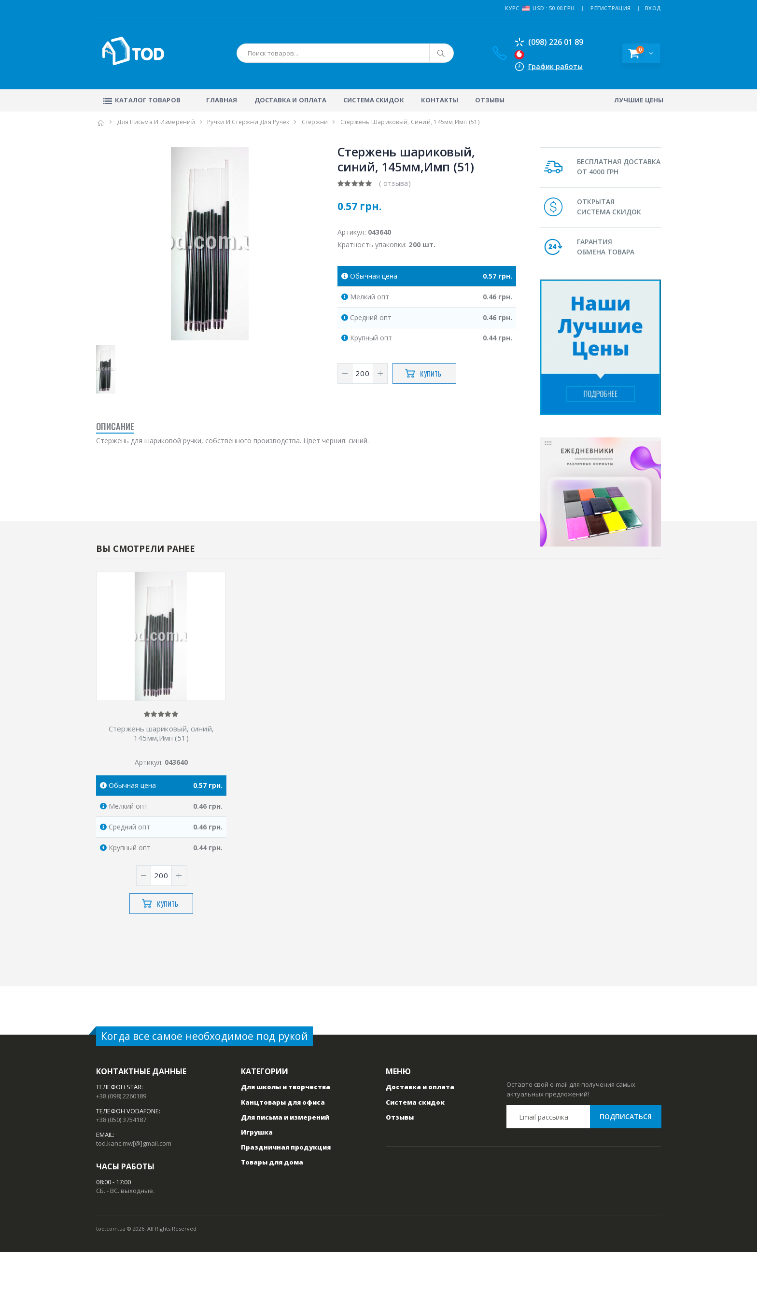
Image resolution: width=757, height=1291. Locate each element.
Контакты (440, 100)
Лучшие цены (638, 100)
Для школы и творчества (285, 1126)
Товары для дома (272, 1201)
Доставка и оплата (290, 100)
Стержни (315, 122)
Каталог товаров (141, 100)
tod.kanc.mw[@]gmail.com (133, 1183)
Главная (222, 100)
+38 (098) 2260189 (121, 1135)
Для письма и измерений (156, 122)
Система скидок (373, 100)
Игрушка (257, 1171)
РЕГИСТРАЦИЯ (610, 8)
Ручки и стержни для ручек (248, 122)
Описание (115, 426)
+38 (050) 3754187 (121, 1158)
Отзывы (490, 100)
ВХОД (653, 8)
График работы (555, 66)
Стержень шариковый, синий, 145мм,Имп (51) (161, 772)
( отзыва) (395, 183)
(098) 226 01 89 (548, 42)
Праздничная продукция (286, 1186)
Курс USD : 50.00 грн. (540, 8)
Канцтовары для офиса (283, 1141)
